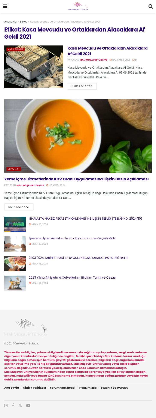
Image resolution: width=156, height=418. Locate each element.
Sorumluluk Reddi (62, 388)
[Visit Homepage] (78, 6)
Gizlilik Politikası (34, 388)
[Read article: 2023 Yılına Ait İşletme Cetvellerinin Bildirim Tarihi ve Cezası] (15, 283)
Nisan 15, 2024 (38, 244)
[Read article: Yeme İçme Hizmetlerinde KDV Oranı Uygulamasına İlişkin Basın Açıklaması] (78, 136)
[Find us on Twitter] (20, 405)
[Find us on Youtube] (28, 405)
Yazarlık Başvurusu (114, 388)
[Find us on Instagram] (5, 405)
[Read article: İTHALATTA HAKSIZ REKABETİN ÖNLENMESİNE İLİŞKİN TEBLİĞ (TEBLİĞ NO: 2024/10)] (15, 224)
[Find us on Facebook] (13, 405)
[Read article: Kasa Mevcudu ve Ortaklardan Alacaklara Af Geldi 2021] (33, 66)
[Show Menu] (5, 6)
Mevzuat (14, 169)
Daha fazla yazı (84, 86)
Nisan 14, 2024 (38, 283)
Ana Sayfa (11, 388)
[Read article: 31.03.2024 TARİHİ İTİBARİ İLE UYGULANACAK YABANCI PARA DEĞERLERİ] (15, 263)
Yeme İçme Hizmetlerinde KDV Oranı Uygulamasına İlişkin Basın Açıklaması (76, 179)
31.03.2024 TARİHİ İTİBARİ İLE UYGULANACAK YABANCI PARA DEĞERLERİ (78, 258)
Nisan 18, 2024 (55, 185)
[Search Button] (151, 6)
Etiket (23, 21)
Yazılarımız (15, 49)
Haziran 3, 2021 (120, 60)
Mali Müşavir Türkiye (93, 60)
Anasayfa (10, 21)
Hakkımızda (88, 388)
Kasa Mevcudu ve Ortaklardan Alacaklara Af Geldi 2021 (65, 21)
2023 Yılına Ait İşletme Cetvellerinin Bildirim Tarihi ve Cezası (72, 277)
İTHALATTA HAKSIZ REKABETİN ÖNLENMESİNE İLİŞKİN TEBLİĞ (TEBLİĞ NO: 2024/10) (85, 218)
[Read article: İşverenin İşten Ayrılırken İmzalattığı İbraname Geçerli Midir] (15, 244)
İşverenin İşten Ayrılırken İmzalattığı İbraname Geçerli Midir (72, 238)
